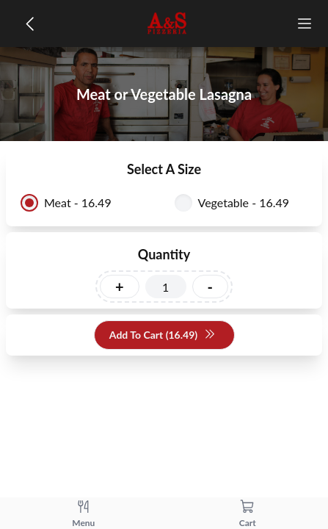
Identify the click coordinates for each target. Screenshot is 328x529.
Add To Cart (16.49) (162, 335)
